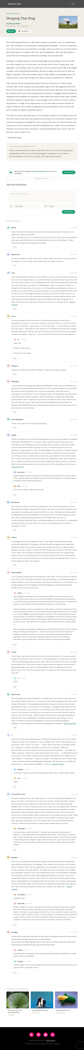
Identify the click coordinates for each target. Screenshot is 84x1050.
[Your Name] (27, 206)
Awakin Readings (12, 13)
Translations (24, 31)
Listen (11, 31)
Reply (14, 247)
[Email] (61, 206)
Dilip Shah (15, 381)
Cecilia (13, 652)
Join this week (68, 172)
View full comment (17, 467)
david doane (15, 694)
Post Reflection (68, 212)
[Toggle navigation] (73, 4)
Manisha (14, 857)
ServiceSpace (50, 1040)
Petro (13, 316)
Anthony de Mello (13, 24)
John (13, 273)
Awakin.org (14, 4)
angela (13, 435)
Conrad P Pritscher (18, 794)
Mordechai (15, 502)
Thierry (14, 537)
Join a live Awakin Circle (39, 171)
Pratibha (14, 932)
